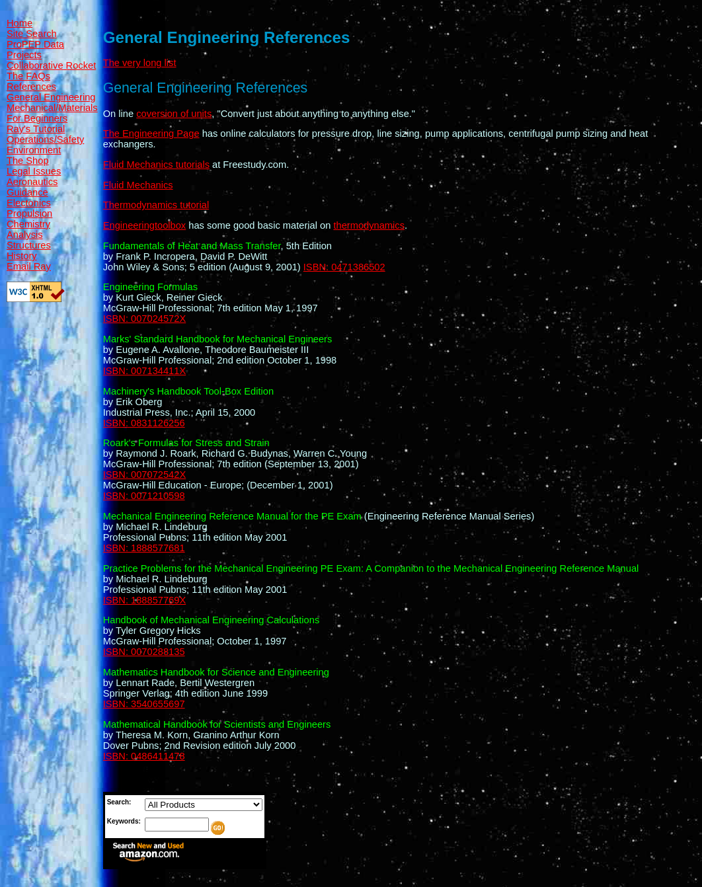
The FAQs (28, 76)
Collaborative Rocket (51, 65)
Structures (29, 245)
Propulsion (29, 213)
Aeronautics (32, 181)
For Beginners (37, 118)
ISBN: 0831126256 (144, 423)
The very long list (139, 63)
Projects (24, 55)
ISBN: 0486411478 (144, 756)
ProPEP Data (35, 44)
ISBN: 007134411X (144, 371)
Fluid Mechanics (138, 185)
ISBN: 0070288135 (144, 651)
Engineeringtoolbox (144, 225)
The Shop (28, 160)
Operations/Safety (45, 139)
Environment (34, 150)
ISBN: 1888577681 (144, 548)
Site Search (32, 33)
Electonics (29, 203)
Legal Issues (34, 171)
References (31, 86)
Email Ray (29, 266)
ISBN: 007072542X (144, 474)
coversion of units (174, 113)
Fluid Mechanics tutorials (156, 164)
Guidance (27, 192)
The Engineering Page (151, 133)
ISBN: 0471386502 (344, 267)
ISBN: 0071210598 (144, 495)
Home (19, 23)
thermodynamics (369, 225)
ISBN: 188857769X (144, 600)
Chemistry (28, 224)
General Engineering (51, 97)
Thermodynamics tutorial (156, 205)
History (22, 256)
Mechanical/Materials (52, 107)
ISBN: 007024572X (144, 318)
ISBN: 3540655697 (144, 704)
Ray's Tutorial (36, 129)
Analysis (25, 234)
